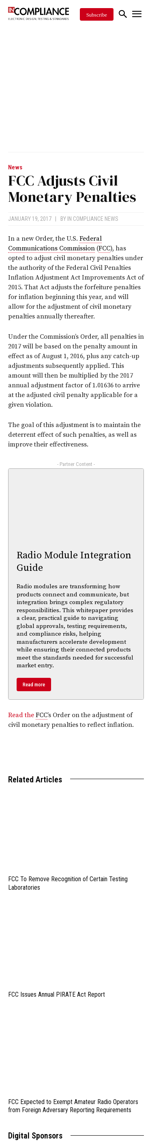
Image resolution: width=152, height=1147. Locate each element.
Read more (34, 684)
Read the (22, 715)
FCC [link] (104, 248)
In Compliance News (92, 219)
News (15, 167)
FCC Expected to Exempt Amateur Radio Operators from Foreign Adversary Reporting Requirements (73, 1106)
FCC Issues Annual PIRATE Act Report (56, 994)
